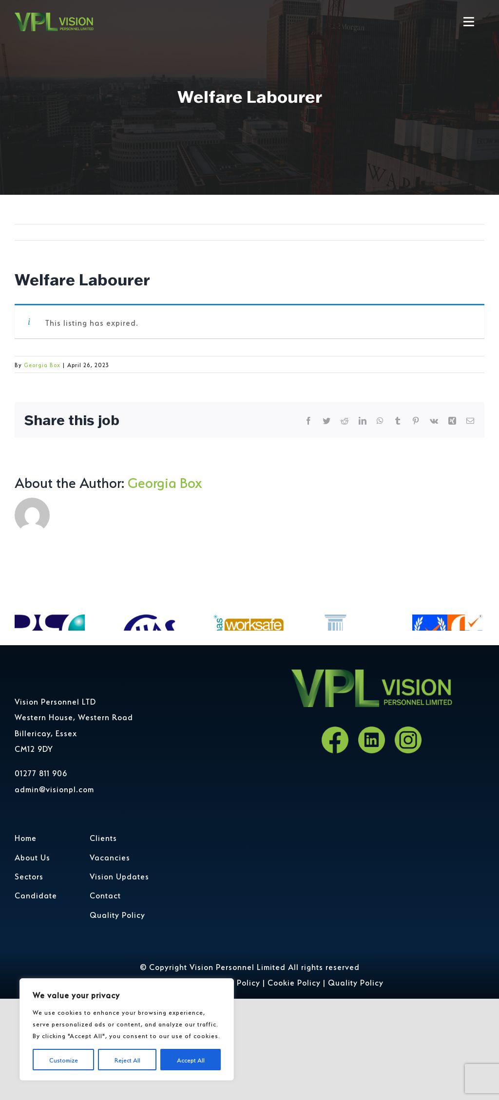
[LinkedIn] (371, 787)
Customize (63, 1059)
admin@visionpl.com (54, 835)
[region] (126, 1029)
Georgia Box (42, 364)
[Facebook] (335, 787)
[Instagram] (408, 787)
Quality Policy (356, 1029)
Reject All (127, 1059)
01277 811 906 (41, 820)
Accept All (191, 1059)
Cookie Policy (294, 1029)
